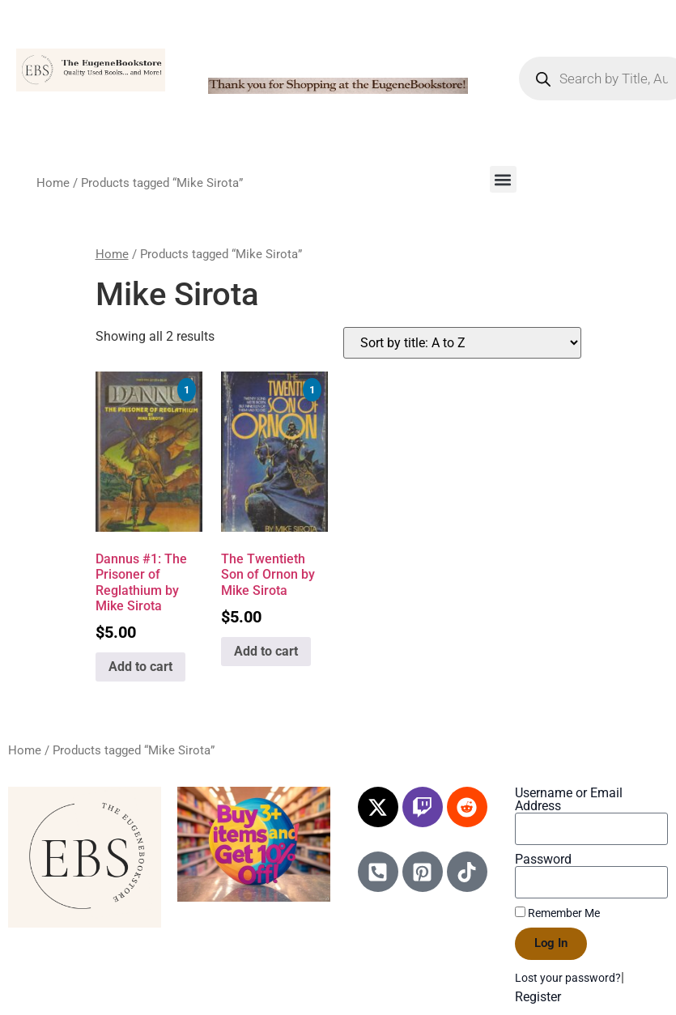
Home (53, 183)
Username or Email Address (569, 800)
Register (538, 996)
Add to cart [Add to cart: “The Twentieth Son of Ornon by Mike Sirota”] (266, 651)
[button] (503, 179)
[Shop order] (462, 343)
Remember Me (557, 913)
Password (543, 859)
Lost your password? (568, 977)
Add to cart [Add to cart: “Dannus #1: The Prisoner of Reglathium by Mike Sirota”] (140, 666)
